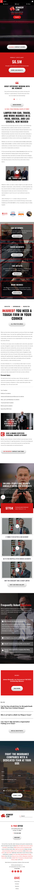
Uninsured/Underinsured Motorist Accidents (12, 396)
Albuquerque (25, 855)
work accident (8, 143)
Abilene (17, 845)
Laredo (30, 850)
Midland (15, 847)
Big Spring (27, 847)
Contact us (4, 202)
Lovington (16, 859)
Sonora (3, 850)
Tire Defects (17, 274)
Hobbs (30, 847)
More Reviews (17, 104)
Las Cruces (17, 855)
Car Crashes (4, 390)
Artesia (12, 859)
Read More (17, 688)
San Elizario (21, 850)
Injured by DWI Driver (6, 408)
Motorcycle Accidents (6, 405)
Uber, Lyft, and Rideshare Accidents (10, 399)
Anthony (12, 850)
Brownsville (22, 848)
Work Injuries (17, 292)
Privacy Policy (28, 790)
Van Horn (28, 845)
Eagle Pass (17, 848)
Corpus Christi (8, 852)
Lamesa (2, 852)
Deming (12, 855)
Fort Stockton (7, 850)
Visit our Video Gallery (17, 584)
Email (17, 4)
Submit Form (17, 795)
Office (28, 4)
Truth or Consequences (20, 857)
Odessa (18, 847)
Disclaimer (20, 790)
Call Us (5, 4)
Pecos (25, 845)
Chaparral (3, 855)
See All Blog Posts (17, 730)
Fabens (31, 845)
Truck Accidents (17, 255)
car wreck (16, 141)
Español (17, 17)
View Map (17, 837)
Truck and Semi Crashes (7, 402)
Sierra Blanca (4, 847)
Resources (17, 885)
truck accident (22, 141)
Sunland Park (30, 855)
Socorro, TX (16, 850)
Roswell (21, 859)
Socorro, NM (4, 857)
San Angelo (21, 845)
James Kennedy (20, 151)
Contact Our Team (13, 451)
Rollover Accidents (6, 393)
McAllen (27, 850)
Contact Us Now (17, 47)
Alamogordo (26, 857)
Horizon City (22, 847)
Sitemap (17, 888)
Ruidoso (30, 857)
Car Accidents (17, 236)
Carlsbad (13, 857)
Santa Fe (20, 855)
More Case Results (17, 70)
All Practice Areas (17, 324)
